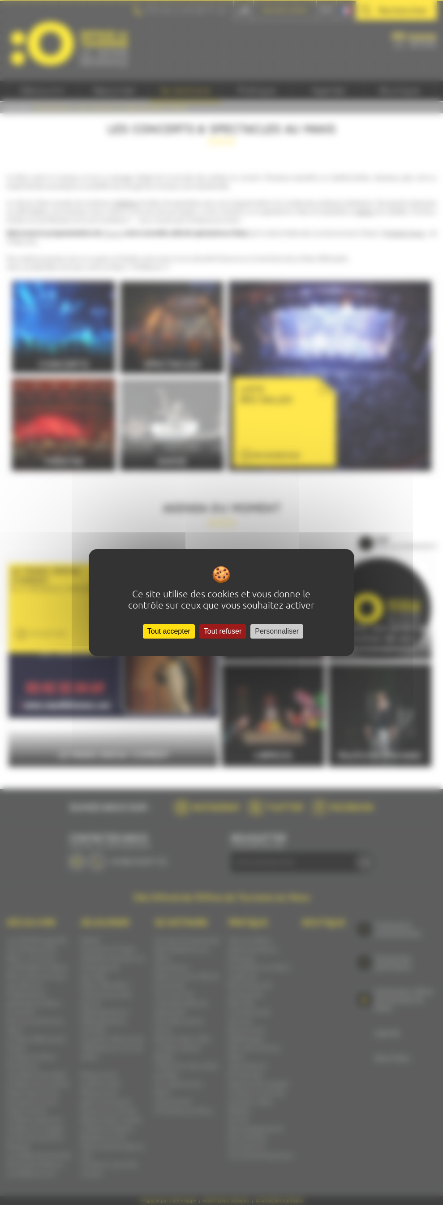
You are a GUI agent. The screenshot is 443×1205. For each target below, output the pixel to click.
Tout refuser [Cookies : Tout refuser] (222, 631)
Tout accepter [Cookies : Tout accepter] (168, 631)
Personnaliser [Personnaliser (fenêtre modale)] (277, 631)
